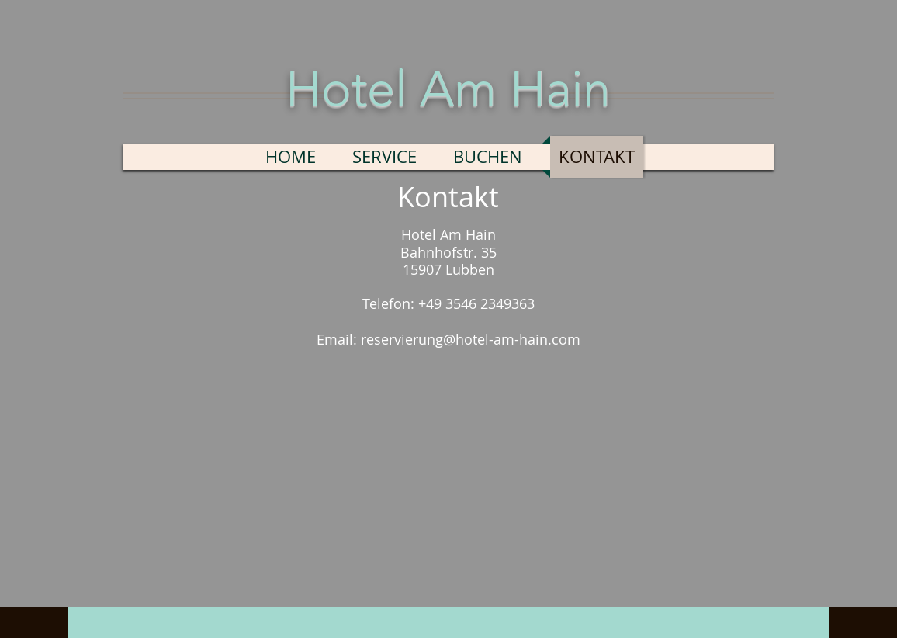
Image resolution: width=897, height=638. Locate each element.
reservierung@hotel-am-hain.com (470, 339)
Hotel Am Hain (448, 88)
